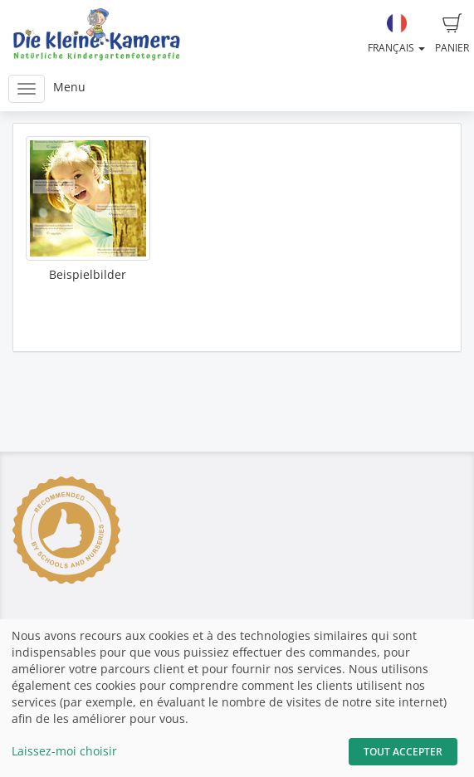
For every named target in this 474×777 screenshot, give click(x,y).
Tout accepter (403, 752)
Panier (452, 34)
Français (396, 34)
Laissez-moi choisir (64, 751)
